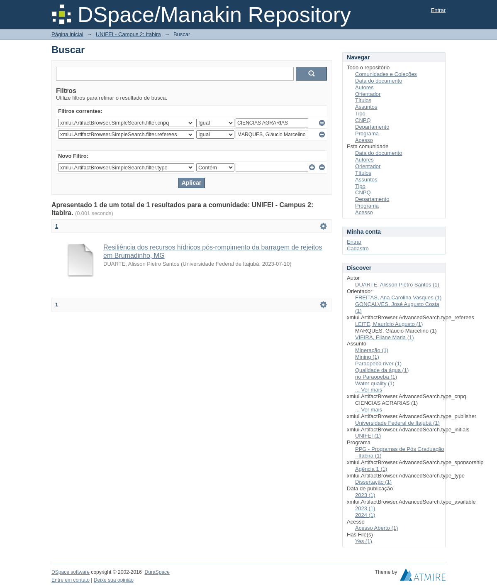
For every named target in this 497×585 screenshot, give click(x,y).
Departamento (372, 127)
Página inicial (67, 34)
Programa (367, 133)
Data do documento (378, 81)
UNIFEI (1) (368, 436)
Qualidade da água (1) (382, 370)
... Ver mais (368, 390)
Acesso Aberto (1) (376, 528)
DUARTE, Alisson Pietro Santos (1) (397, 284)
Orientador (367, 94)
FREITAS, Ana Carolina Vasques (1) (398, 297)
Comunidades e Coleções (386, 74)
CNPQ (363, 120)
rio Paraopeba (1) (376, 377)
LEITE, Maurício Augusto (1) (389, 324)
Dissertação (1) (373, 482)
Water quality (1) (375, 383)
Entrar (438, 10)
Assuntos (366, 107)
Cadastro (358, 248)
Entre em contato (70, 580)
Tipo (360, 113)
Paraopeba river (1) (378, 363)
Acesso (364, 140)
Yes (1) (363, 541)
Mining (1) (367, 357)
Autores (364, 87)
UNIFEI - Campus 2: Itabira (128, 34)
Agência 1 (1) (371, 469)
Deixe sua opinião (114, 580)
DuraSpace (156, 572)
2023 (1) (365, 495)
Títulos (363, 100)
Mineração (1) (371, 350)
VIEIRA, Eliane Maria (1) (384, 337)
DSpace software (70, 572)
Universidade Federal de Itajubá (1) (397, 423)
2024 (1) (365, 515)
